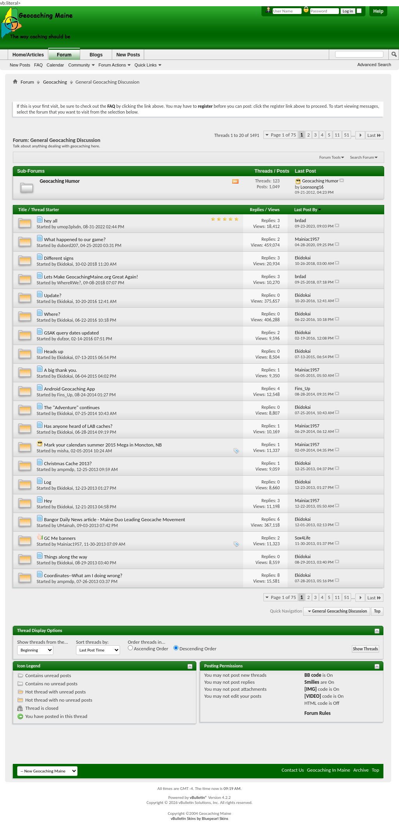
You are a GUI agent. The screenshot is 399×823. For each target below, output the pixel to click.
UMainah (66, 525)
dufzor (63, 338)
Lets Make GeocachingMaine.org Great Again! (91, 277)
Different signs (59, 258)
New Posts (20, 65)
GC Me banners (60, 538)
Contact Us (293, 770)
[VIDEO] (312, 696)
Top (377, 611)
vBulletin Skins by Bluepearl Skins (199, 818)
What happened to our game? (75, 239)
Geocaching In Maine (328, 770)
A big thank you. (60, 370)
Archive (361, 770)
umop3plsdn (69, 226)
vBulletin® (198, 797)
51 (346, 135)
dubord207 (67, 245)
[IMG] (310, 689)
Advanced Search (374, 64)
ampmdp (65, 469)
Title (22, 209)
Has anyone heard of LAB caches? (78, 426)
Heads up (53, 351)
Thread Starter (45, 209)
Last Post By (308, 209)
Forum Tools (330, 157)
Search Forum (362, 157)
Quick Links (145, 65)
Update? (53, 295)
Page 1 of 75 (283, 135)
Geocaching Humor (60, 181)
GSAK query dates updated (71, 333)
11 (337, 135)
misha (63, 451)
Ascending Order (148, 648)
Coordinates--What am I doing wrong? (83, 575)
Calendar (55, 65)
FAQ (38, 65)
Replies (257, 209)
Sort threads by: (92, 642)
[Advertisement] (198, 92)
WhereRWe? (69, 282)
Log (47, 482)
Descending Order (195, 648)
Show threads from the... (42, 642)
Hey (48, 501)
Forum (64, 55)
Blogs (96, 55)
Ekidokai (65, 264)
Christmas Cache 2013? (68, 463)
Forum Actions (112, 65)
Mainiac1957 (69, 544)
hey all (50, 221)
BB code (312, 675)
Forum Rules (317, 713)
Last (374, 135)
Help (378, 11)
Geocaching (55, 82)
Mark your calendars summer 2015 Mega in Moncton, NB (103, 445)
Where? (52, 314)
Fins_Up (64, 394)
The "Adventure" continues (72, 407)
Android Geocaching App (69, 389)
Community (79, 65)
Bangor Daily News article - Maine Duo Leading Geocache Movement (114, 519)
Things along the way (65, 557)
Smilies (311, 682)
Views (274, 209)
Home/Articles (28, 55)
